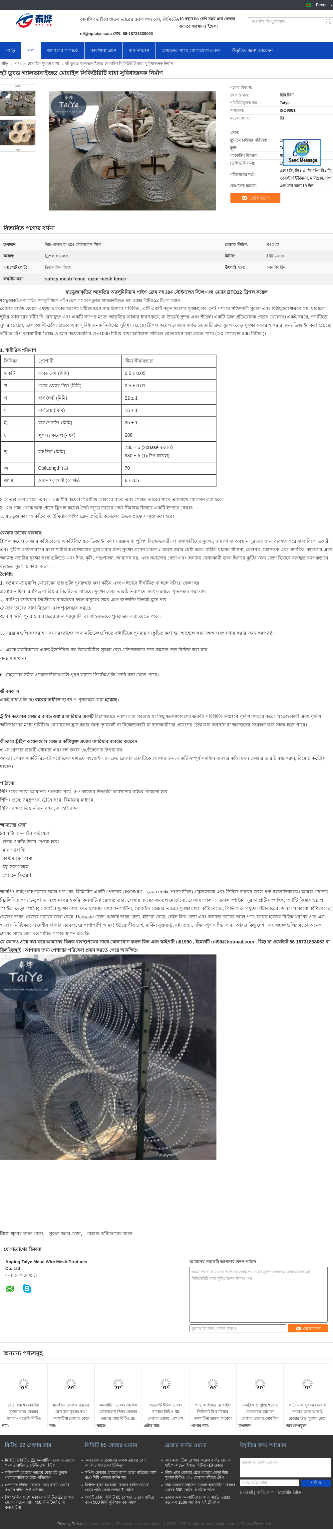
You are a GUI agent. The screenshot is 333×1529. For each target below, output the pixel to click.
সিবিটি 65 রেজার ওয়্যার (111, 1445)
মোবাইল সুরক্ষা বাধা (43, 63)
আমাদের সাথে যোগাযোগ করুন (191, 50)
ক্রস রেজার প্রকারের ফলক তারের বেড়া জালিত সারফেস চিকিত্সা (116, 1463)
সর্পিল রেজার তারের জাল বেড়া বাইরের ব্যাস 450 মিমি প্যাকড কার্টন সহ (121, 1475)
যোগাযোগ (260, 198)
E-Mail (246, 1492)
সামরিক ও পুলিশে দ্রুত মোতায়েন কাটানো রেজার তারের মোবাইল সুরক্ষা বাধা (260, 1412)
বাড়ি (10, 50)
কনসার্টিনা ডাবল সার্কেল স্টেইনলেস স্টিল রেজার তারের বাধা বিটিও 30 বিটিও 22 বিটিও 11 (118, 1412)
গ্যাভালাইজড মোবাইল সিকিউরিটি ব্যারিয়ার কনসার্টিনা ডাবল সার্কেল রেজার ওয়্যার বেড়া (213, 1412)
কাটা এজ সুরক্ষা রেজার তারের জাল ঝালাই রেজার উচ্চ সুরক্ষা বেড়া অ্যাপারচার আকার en (307, 1412)
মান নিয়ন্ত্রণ (139, 50)
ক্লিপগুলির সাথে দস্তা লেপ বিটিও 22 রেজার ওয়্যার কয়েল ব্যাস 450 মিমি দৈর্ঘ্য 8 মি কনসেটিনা (40, 1502)
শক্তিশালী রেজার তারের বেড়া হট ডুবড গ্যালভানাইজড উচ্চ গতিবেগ (36, 1475)
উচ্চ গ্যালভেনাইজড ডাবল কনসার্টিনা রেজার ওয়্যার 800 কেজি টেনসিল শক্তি (200, 1487)
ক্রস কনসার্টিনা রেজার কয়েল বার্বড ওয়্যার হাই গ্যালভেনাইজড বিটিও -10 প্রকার (198, 1463)
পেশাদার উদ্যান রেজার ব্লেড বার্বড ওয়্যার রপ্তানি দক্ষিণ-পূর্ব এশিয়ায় (37, 1487)
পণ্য (31, 50)
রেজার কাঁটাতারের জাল (109, 1233)
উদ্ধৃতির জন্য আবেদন (252, 50)
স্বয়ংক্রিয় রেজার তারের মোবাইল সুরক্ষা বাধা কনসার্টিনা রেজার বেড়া (71, 1412)
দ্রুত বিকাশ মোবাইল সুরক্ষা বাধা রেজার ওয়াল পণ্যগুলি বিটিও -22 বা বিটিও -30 (23, 1412)
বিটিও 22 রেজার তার (28, 1445)
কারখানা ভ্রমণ (103, 50)
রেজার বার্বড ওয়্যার (186, 1445)
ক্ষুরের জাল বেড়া (27, 1233)
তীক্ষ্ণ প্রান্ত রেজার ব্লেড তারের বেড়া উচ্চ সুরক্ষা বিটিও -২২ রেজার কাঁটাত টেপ (196, 1475)
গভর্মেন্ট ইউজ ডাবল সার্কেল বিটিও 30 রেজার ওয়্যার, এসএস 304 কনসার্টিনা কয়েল (165, 1412)
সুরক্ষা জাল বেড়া (65, 1233)
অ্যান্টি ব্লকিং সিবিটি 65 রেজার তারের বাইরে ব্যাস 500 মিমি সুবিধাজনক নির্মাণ (119, 1500)
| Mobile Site (288, 1492)
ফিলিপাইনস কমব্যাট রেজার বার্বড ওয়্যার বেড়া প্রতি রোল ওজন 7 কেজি (117, 1487)
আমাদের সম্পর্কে (62, 50)
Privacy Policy (69, 1524)
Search (329, 21)
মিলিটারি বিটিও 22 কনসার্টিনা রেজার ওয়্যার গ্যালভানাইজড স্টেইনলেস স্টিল (40, 1463)
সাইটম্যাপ (265, 1492)
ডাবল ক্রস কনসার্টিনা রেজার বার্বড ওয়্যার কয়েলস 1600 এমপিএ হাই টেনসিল (197, 1500)
